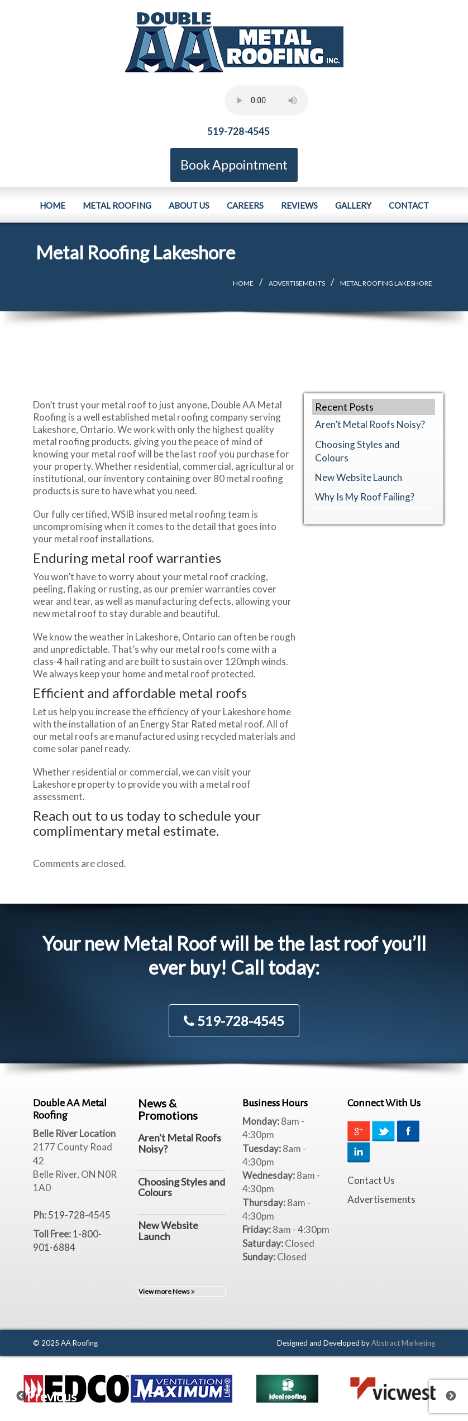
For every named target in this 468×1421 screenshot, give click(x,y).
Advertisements (297, 283)
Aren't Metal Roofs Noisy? (179, 1143)
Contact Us (371, 1180)
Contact (409, 205)
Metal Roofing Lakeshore (386, 283)
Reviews (299, 205)
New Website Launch (358, 477)
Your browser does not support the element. (266, 100)
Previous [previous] (28, 1393)
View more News (167, 1291)
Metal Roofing (117, 205)
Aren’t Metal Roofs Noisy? (370, 424)
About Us (189, 205)
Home (52, 205)
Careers (245, 205)
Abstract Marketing (403, 1342)
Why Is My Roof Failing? (364, 497)
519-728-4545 (238, 131)
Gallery (353, 205)
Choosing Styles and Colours (181, 1187)
